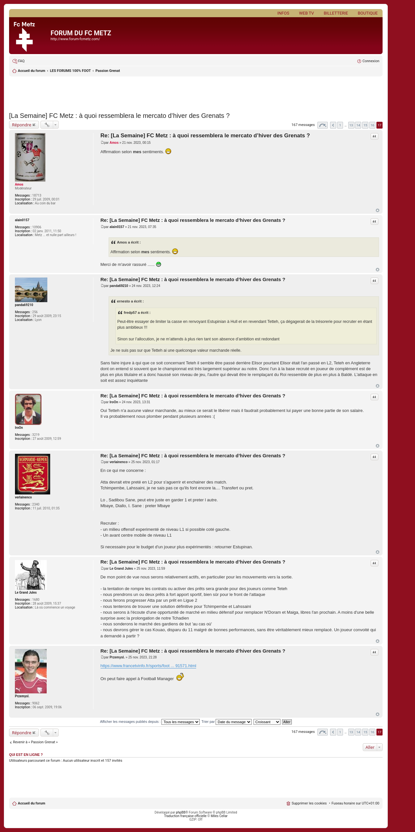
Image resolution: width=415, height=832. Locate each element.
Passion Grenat (108, 71)
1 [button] (340, 125)
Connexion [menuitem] (370, 61)
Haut (377, 210)
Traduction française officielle (185, 816)
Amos (19, 184)
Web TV (306, 13)
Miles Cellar (219, 816)
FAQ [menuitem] (21, 61)
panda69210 (24, 305)
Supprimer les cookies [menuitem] (308, 803)
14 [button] (358, 125)
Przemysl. (22, 696)
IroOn (19, 427)
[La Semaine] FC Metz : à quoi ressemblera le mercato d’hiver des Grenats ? (119, 115)
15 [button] (365, 125)
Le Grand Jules (26, 592)
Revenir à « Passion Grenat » (35, 742)
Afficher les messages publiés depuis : (150, 722)
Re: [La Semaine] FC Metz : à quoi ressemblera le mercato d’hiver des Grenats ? (205, 135)
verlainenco (23, 497)
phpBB (180, 812)
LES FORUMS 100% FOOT (70, 71)
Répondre (21, 125)
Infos (284, 13)
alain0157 (22, 220)
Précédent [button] (333, 125)
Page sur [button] (322, 125)
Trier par (226, 722)
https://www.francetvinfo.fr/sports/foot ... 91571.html (148, 665)
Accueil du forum (31, 71)
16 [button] (372, 125)
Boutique (368, 13)
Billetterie (336, 13)
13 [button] (351, 125)
